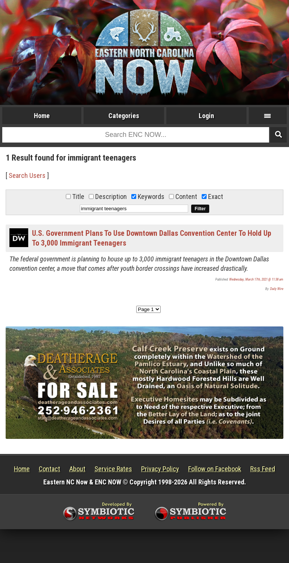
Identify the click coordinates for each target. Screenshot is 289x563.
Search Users (27, 175)
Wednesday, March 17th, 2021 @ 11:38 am (256, 279)
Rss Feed (262, 469)
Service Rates (113, 469)
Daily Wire (276, 289)
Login (206, 116)
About (77, 469)
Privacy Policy (160, 469)
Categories (123, 116)
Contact (49, 469)
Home (42, 116)
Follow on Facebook (214, 469)
